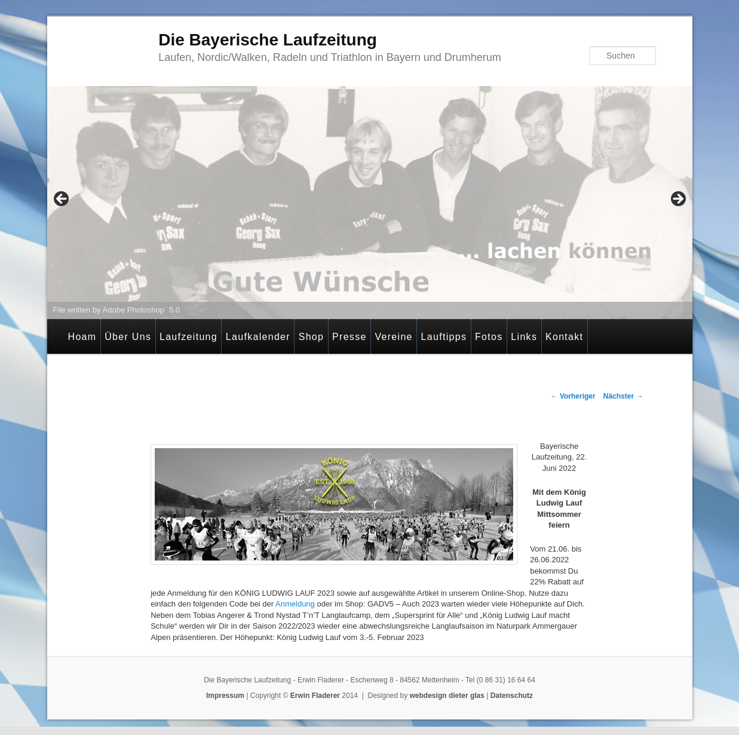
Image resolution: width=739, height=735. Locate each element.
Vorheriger (573, 396)
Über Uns (128, 337)
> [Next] (677, 200)
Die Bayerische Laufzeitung (267, 39)
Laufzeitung (188, 337)
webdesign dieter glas (447, 695)
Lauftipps (444, 337)
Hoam (82, 337)
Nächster (623, 396)
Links (524, 337)
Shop (311, 337)
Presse (349, 337)
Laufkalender (258, 337)
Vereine (393, 337)
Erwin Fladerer (315, 695)
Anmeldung (295, 603)
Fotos (489, 337)
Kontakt (564, 337)
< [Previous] (62, 200)
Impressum (225, 695)
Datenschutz (511, 695)
